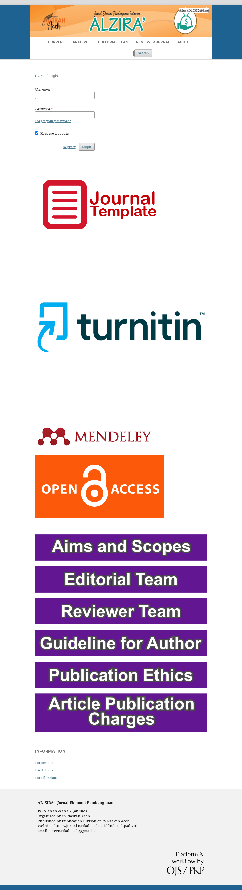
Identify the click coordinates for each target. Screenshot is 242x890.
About (184, 42)
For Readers (44, 762)
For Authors (44, 770)
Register (185, 9)
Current (56, 42)
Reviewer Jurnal (153, 42)
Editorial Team (113, 42)
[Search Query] (112, 53)
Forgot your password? (53, 121)
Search (143, 53)
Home (40, 76)
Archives (82, 42)
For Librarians (46, 777)
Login (204, 9)
